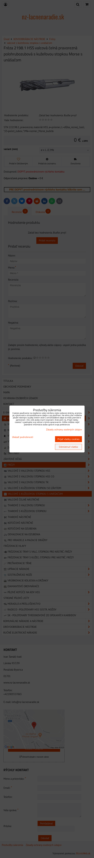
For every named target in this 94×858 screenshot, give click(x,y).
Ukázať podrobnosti (22, 437)
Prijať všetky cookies (68, 439)
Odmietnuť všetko (68, 446)
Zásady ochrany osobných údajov (64, 429)
